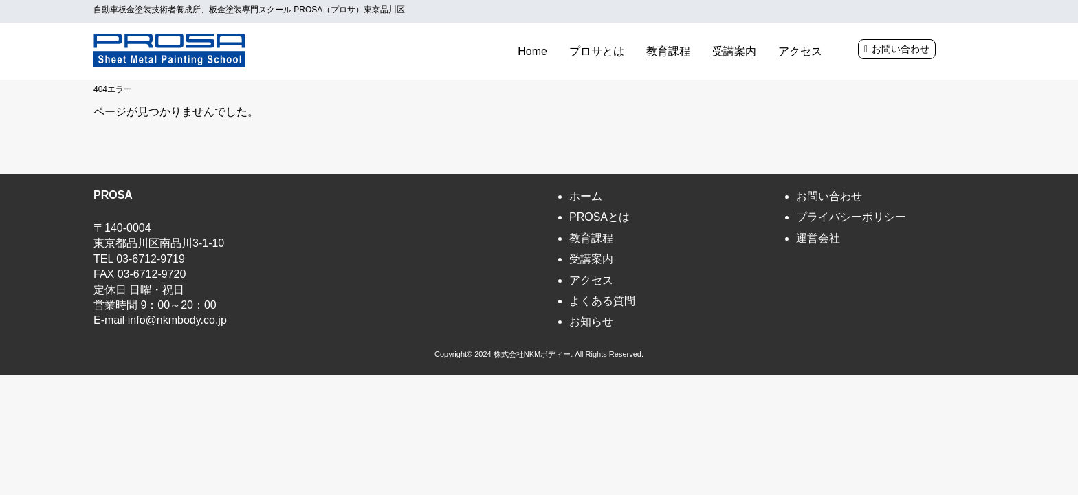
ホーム (585, 196)
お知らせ (591, 321)
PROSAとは (599, 217)
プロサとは (596, 51)
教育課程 (668, 51)
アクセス (800, 51)
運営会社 (818, 238)
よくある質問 (602, 301)
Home (532, 51)
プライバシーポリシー (851, 217)
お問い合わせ (901, 48)
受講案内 (734, 51)
